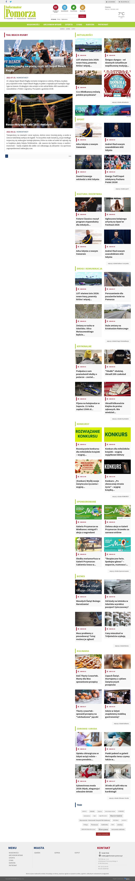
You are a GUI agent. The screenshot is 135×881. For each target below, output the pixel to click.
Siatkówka (104, 825)
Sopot (73, 29)
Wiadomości (33, 24)
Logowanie (110, 2)
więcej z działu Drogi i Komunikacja (118, 341)
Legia (94, 816)
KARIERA (90, 24)
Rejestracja (124, 2)
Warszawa (103, 829)
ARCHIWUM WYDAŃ (55, 9)
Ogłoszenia (64, 19)
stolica (119, 825)
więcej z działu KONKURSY (120, 496)
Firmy (58, 19)
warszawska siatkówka (117, 829)
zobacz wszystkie (103, 834)
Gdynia (68, 29)
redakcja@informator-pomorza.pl (111, 856)
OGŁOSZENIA (73, 8)
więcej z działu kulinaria (121, 723)
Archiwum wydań (52, 24)
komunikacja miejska (110, 811)
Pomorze (94, 825)
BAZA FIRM (82, 8)
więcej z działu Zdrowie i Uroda (119, 798)
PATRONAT (103, 24)
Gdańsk (62, 29)
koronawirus (87, 816)
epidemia (84, 811)
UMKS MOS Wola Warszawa (88, 829)
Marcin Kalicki (116, 816)
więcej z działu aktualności (120, 102)
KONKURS (121, 811)
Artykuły (53, 19)
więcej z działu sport (122, 189)
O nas (79, 24)
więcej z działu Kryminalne (120, 419)
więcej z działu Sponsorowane (119, 571)
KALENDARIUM (64, 8)
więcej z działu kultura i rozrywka (118, 263)
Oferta (69, 24)
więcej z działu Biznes (122, 646)
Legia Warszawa (103, 816)
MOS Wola (115, 820)
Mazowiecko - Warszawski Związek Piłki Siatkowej (95, 820)
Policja (86, 825)
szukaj (82, 16)
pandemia (124, 820)
